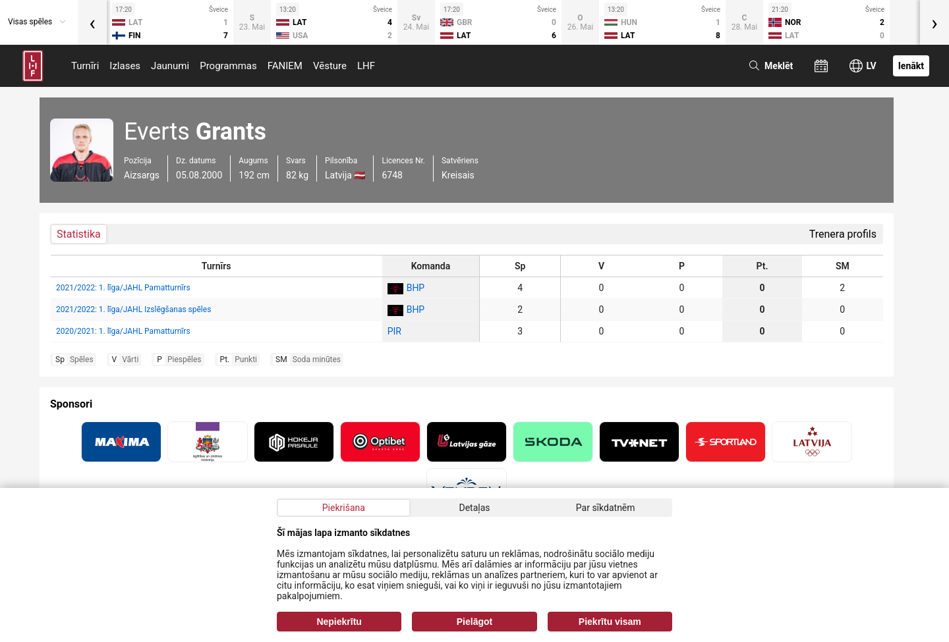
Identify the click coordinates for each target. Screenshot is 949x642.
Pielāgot (474, 621)
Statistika (79, 234)
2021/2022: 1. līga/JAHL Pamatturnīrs (123, 287)
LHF (366, 66)
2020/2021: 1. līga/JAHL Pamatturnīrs (123, 331)
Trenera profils (843, 234)
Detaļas (474, 507)
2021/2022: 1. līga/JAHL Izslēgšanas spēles (133, 309)
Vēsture (330, 66)
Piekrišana (343, 507)
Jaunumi (170, 66)
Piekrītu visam (610, 621)
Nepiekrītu (338, 621)
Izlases (124, 66)
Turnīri (85, 66)
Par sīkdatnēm (605, 507)
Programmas (228, 66)
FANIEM (285, 66)
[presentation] (92, 22)
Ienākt (911, 66)
